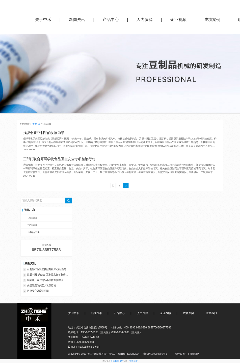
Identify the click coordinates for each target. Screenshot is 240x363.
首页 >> (36, 124)
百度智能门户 (117, 361)
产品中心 (111, 19)
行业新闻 (32, 225)
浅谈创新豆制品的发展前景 (43, 133)
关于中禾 (43, 19)
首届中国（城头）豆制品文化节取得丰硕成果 (47, 275)
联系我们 (211, 313)
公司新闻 (32, 218)
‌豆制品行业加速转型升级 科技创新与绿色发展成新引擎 (47, 269)
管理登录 (133, 361)
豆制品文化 (34, 232)
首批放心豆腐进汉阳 (38, 290)
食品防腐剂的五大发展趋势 (41, 285)
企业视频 (178, 19)
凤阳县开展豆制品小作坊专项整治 (45, 280)
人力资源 (145, 19)
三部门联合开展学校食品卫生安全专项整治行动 (59, 159)
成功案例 (212, 19)
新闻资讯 (77, 19)
